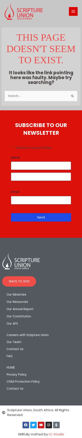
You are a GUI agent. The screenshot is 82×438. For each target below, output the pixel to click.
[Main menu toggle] (73, 11)
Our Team (14, 342)
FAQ (9, 356)
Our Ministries (16, 295)
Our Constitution (19, 316)
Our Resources (17, 302)
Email (16, 192)
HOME (11, 367)
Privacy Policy (17, 375)
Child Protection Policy (23, 382)
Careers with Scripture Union (28, 335)
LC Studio (56, 434)
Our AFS (12, 324)
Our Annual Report (20, 309)
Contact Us (15, 349)
